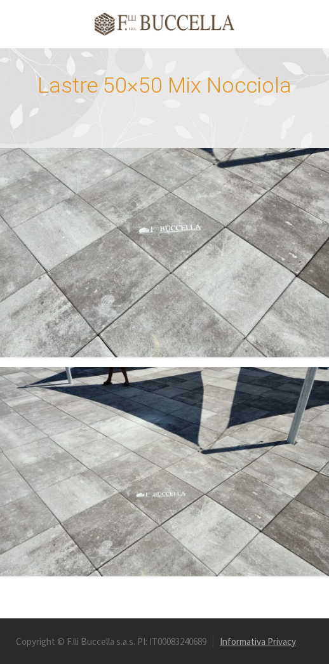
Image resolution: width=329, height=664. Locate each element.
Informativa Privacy (258, 641)
